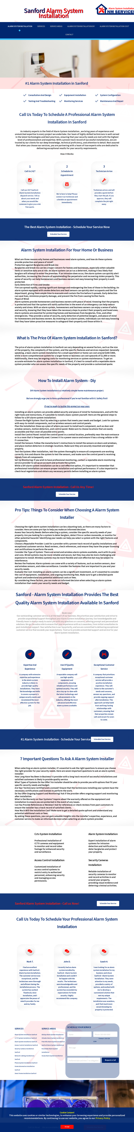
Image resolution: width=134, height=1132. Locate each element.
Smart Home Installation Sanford (25, 1073)
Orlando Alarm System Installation (53, 1038)
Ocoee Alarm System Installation (52, 1056)
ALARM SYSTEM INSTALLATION (20, 26)
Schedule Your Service (58, 234)
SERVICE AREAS (56, 26)
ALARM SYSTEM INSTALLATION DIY (81, 26)
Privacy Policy (103, 1118)
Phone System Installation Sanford (26, 1063)
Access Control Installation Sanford (26, 1045)
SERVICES (41, 26)
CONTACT (69, 34)
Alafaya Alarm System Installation (52, 1035)
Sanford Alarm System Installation (53, 1045)
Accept (67, 1127)
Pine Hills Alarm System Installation (53, 1042)
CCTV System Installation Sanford (26, 1038)
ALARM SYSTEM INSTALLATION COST (114, 26)
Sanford (53, 13)
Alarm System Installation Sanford (26, 1035)
